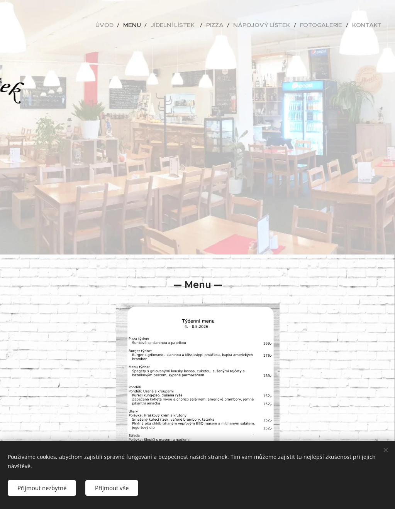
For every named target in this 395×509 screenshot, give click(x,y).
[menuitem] (139, 25)
